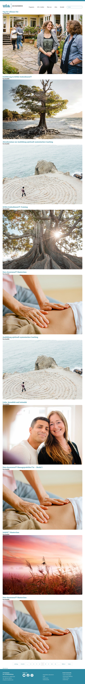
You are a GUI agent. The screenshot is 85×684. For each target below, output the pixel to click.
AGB (43, 676)
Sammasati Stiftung (67, 676)
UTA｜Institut (40, 7)
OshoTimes (65, 679)
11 (56, 664)
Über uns (49, 7)
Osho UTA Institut (66, 674)
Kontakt (62, 7)
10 (52, 664)
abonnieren (5, 668)
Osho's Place (65, 678)
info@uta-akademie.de (8, 680)
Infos (56, 7)
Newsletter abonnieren (48, 674)
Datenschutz (45, 679)
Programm (31, 7)
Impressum (45, 678)
